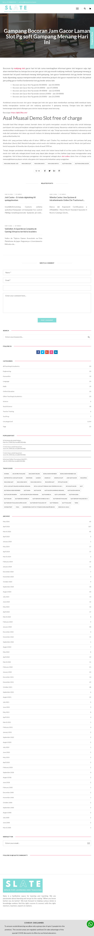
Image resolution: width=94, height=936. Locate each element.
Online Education (8, 366)
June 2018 (6, 760)
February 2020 (8, 745)
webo (20, 197)
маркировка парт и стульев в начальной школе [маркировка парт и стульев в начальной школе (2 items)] (39, 483)
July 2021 (6, 679)
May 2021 (6, 689)
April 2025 (6, 514)
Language (6, 356)
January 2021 (7, 709)
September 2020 (8, 714)
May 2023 (6, 584)
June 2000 (6, 800)
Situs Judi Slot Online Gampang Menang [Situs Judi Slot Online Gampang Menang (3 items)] (17, 462)
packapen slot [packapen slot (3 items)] (49, 458)
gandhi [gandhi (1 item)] (38, 454)
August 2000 (7, 790)
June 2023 (6, 579)
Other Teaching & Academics (12, 371)
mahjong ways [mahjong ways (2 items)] (22, 458)
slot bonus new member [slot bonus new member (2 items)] (12, 467)
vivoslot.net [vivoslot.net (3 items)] (8, 483)
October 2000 (7, 780)
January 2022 (7, 649)
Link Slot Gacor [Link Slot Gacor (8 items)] (72, 454)
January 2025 (7, 519)
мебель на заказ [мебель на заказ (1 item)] (63, 483)
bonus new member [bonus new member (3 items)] (50, 450)
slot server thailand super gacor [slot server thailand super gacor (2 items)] (15, 479)
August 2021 (7, 674)
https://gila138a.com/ (19, 114)
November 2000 (8, 775)
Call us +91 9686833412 (10, 2)
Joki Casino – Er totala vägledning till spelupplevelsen (14, 201)
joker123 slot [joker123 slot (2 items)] (58, 454)
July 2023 (6, 574)
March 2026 (7, 509)
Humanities (7, 351)
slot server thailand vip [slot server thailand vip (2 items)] (38, 479)
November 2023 (8, 554)
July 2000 (6, 795)
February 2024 (8, 539)
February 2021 (8, 704)
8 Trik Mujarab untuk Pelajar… (12, 416)
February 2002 (8, 765)
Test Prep (6, 391)
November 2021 (8, 659)
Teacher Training (8, 386)
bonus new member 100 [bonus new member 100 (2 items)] (68, 450)
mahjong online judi (11, 165)
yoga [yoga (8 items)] (17, 483)
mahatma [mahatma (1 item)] (83, 454)
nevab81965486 (20, 418)
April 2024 (6, 529)
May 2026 (6, 499)
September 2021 (8, 669)
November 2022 (8, 614)
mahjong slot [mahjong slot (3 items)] (8, 458)
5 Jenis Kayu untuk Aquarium (12, 422)
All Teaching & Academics (11, 341)
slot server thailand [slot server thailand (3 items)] (60, 475)
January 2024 (7, 544)
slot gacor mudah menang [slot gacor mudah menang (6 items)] (29, 471)
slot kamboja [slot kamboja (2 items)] (46, 471)
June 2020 (6, 729)
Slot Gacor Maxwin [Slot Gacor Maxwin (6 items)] (10, 471)
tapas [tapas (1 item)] (76, 479)
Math (4, 361)
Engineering (7, 346)
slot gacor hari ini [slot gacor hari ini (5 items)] (74, 467)
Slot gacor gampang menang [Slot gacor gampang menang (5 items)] (54, 467)
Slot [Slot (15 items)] (81, 462)
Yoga (4, 401)
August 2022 (7, 624)
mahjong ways (39, 165)
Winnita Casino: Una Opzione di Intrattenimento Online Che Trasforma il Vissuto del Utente (46, 201)
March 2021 (7, 699)
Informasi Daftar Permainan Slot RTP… (15, 435)
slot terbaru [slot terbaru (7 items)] (54, 479)
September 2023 (8, 564)
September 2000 (8, 785)
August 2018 (7, 755)
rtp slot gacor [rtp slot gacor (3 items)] (62, 458)
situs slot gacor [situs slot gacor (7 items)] (71, 462)
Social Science (7, 381)
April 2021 (6, 694)
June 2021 (6, 684)
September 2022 (8, 619)
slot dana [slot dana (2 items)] (27, 467)
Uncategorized (8, 396)
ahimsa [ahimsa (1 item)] (6, 450)
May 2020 (6, 735)
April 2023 (6, 589)
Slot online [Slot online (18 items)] (8, 475)
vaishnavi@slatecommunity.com (28, 2)
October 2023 (7, 559)
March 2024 (7, 534)
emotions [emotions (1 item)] (29, 454)
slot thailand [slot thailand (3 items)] (66, 479)
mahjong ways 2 (53, 165)
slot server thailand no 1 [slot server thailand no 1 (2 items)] (79, 475)
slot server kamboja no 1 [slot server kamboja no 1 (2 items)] (41, 475)
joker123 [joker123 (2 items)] (47, 454)
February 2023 (8, 599)
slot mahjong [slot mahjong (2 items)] (73, 471)
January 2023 (7, 604)
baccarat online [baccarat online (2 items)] (34, 450)
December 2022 (8, 609)
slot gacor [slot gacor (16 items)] (37, 467)
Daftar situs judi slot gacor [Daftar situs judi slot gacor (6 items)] (13, 454)
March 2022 (7, 639)
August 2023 (7, 569)
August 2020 (7, 719)
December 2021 (8, 654)
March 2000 (7, 805)
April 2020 (6, 740)
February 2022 (8, 644)
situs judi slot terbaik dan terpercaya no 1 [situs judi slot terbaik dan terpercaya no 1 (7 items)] (48, 462)
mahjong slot (19, 69)
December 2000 (8, 770)
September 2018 (8, 750)
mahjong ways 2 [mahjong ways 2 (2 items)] (35, 458)
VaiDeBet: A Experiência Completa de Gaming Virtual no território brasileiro (76, 201)
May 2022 (6, 629)
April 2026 (6, 504)
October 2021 (7, 664)
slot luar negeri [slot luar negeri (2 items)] (60, 471)
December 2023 (8, 549)
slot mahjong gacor (82, 165)
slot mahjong (67, 165)
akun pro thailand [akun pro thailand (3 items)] (18, 450)
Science (5, 376)
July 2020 (6, 724)
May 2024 (6, 524)
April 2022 (6, 634)
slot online (66, 158)
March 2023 (7, 594)
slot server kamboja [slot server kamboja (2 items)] (22, 475)
